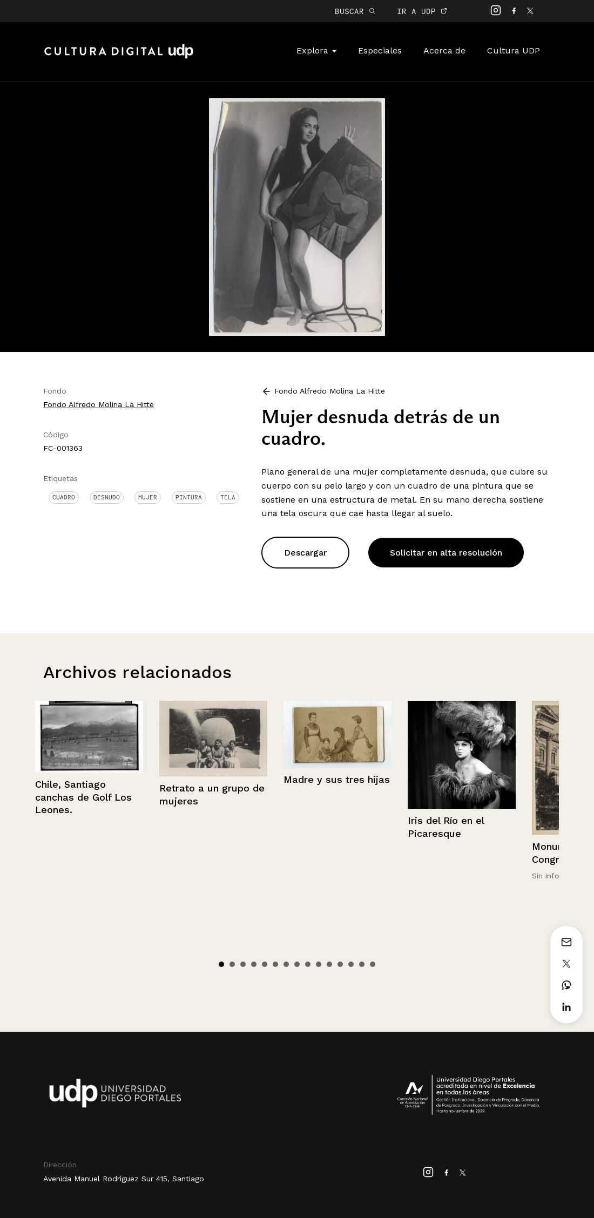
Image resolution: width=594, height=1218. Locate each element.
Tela (227, 497)
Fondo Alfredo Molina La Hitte (98, 404)
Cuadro (63, 497)
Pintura (189, 497)
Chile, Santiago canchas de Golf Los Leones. (83, 797)
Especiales (380, 50)
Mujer (147, 497)
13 (351, 964)
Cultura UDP (513, 50)
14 (361, 964)
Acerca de (444, 50)
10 (318, 964)
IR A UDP (422, 11)
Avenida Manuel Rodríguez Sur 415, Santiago (123, 1178)
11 (329, 964)
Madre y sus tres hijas (337, 779)
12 (340, 964)
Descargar (305, 552)
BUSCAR (355, 11)
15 (372, 964)
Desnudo (106, 497)
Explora (316, 50)
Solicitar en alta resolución (446, 552)
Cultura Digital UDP (118, 57)
